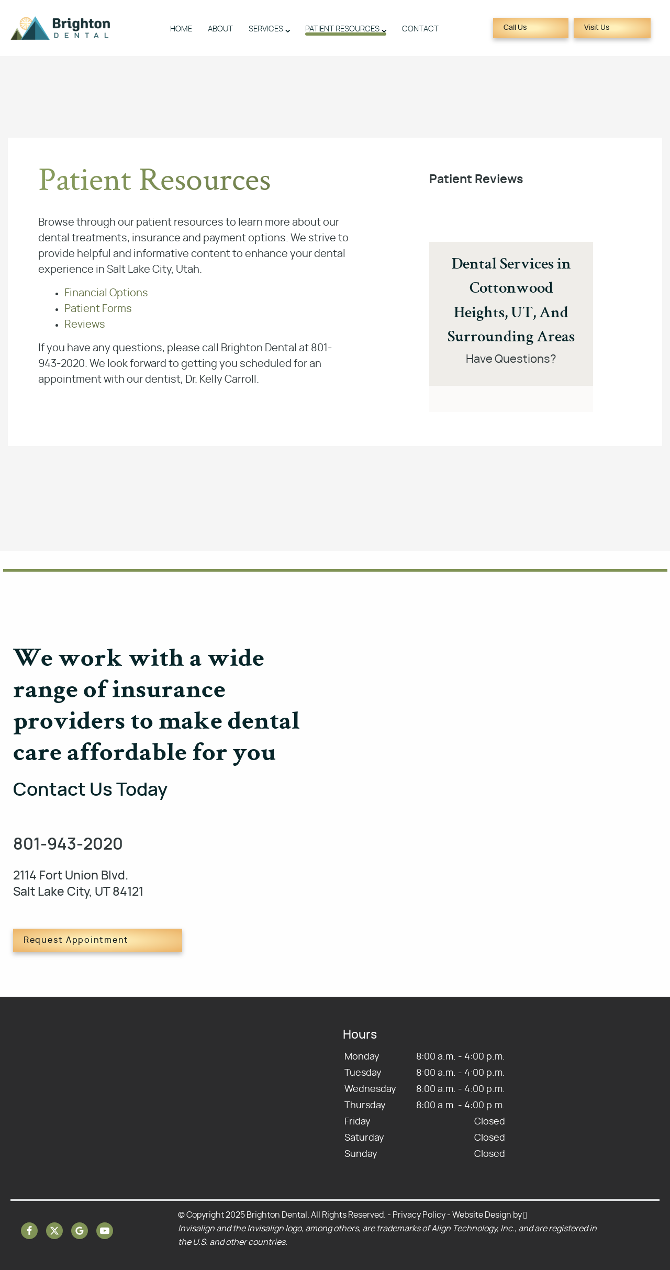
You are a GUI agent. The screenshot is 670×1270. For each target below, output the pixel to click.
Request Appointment (76, 940)
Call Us (515, 27)
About (220, 29)
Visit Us (596, 27)
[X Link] (54, 1230)
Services (266, 29)
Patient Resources (342, 29)
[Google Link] (79, 1230)
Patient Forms (98, 309)
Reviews (84, 324)
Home (181, 29)
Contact (420, 29)
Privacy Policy (419, 1215)
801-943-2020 (68, 845)
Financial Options (106, 293)
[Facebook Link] (29, 1230)
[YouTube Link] (104, 1230)
